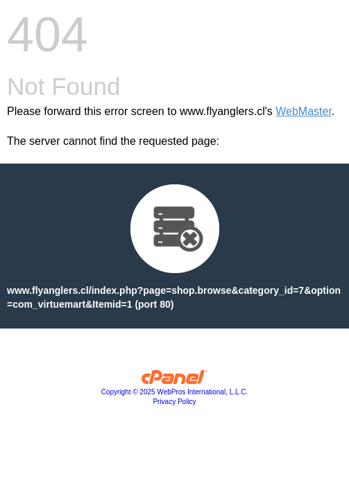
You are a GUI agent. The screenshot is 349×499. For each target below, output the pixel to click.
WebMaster (303, 111)
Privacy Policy (174, 401)
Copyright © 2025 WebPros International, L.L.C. (174, 392)
